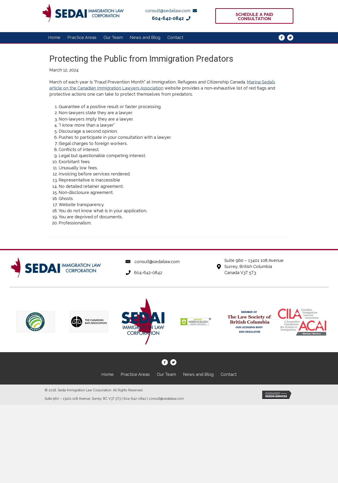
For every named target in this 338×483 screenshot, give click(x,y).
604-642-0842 (148, 272)
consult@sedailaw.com (157, 261)
